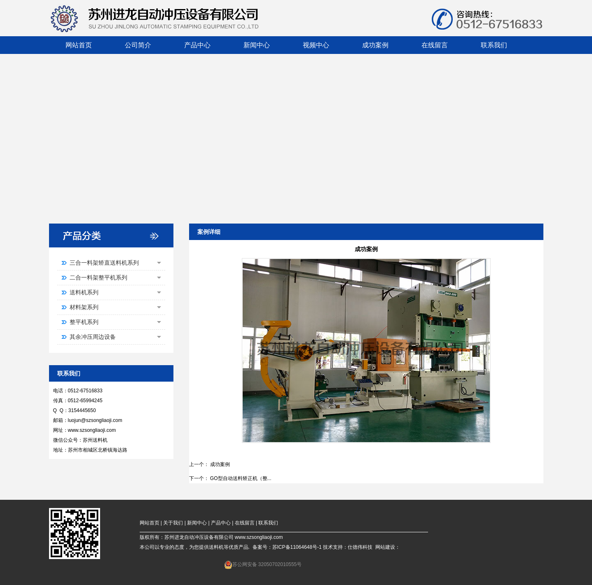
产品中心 (221, 523)
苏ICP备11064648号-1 (297, 547)
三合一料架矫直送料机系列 (115, 262)
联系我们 (268, 523)
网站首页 (149, 523)
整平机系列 (115, 322)
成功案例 (220, 464)
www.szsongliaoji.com (92, 430)
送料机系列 (115, 292)
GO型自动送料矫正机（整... (240, 478)
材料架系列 (115, 307)
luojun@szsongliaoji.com (95, 420)
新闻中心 (197, 523)
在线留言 (245, 523)
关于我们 (173, 523)
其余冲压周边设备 (115, 336)
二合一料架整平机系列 (115, 277)
